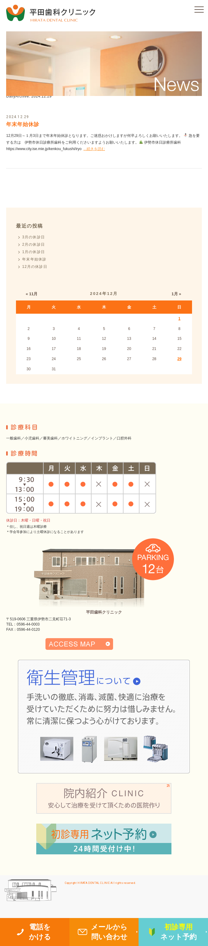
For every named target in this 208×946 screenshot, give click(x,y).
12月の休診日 (34, 266)
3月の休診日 (33, 237)
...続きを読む (94, 149)
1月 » (176, 294)
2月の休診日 (33, 244)
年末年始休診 (22, 124)
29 (179, 359)
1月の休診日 (33, 252)
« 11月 (32, 294)
